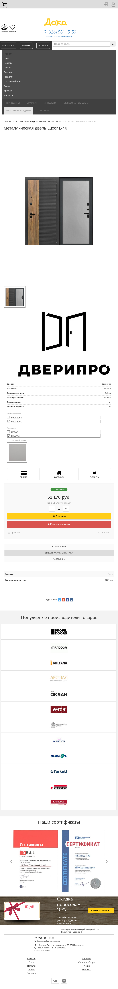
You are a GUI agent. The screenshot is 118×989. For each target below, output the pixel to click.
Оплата (7, 67)
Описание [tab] (59, 546)
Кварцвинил (13, 103)
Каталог (8, 45)
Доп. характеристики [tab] (59, 552)
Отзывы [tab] (59, 559)
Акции (7, 86)
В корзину (59, 516)
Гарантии (8, 77)
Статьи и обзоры (12, 81)
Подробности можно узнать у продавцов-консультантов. (70, 910)
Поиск (43, 45)
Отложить (104, 532)
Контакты (8, 95)
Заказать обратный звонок (48, 941)
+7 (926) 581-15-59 (59, 32)
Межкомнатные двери (76, 103)
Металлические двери (18, 110)
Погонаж (44, 110)
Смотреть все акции (101, 910)
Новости (8, 63)
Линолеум (50, 103)
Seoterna (76, 932)
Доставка (8, 72)
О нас (7, 58)
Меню (26, 45)
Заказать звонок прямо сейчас (59, 36)
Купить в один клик (59, 524)
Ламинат (32, 103)
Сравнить (13, 532)
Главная (8, 54)
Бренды (8, 90)
